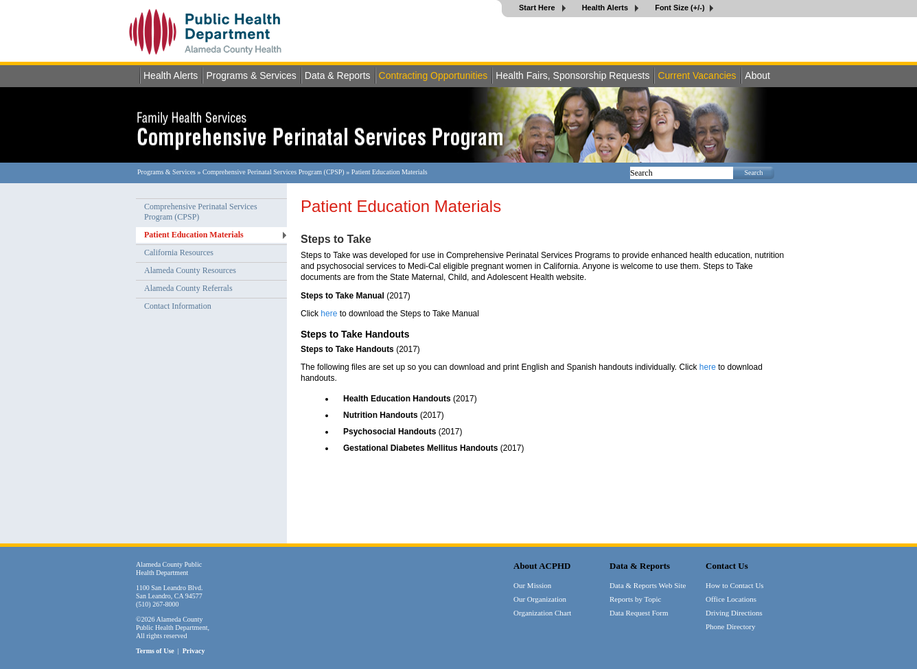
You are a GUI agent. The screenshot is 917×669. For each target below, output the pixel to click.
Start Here (538, 7)
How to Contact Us (735, 585)
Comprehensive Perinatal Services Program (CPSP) (273, 172)
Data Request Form (639, 613)
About (757, 75)
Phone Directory (730, 626)
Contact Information (177, 306)
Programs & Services (251, 75)
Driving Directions (734, 613)
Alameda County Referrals (188, 288)
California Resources (178, 252)
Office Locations (731, 599)
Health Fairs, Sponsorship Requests (572, 75)
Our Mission (532, 585)
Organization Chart (542, 613)
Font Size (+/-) (679, 7)
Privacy (194, 651)
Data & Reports (338, 75)
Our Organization (539, 599)
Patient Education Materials (194, 234)
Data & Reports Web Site (648, 585)
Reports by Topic (635, 599)
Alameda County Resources (190, 270)
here (329, 313)
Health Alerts (606, 7)
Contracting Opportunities (433, 75)
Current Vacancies (697, 75)
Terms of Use (155, 651)
